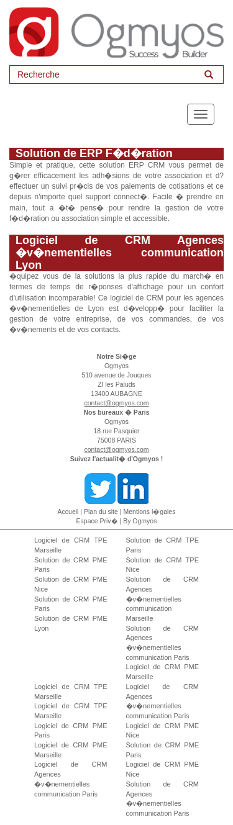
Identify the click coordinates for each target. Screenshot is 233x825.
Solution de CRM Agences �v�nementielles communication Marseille (162, 598)
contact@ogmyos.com (116, 403)
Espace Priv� (97, 521)
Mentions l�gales (149, 511)
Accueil (68, 511)
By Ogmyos (140, 521)
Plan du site (101, 511)
